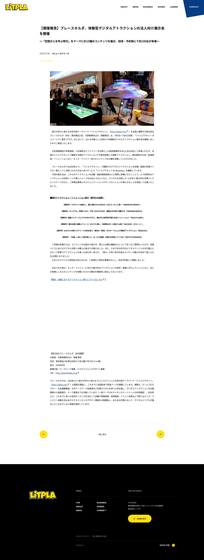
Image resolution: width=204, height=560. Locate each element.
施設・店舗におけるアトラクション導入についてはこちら (78, 279)
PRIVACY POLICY (82, 536)
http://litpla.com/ (119, 131)
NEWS (136, 7)
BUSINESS (148, 7)
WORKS (161, 7)
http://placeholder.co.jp (67, 372)
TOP (78, 502)
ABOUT (124, 7)
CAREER (174, 7)
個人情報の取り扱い (100, 536)
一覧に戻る (101, 434)
